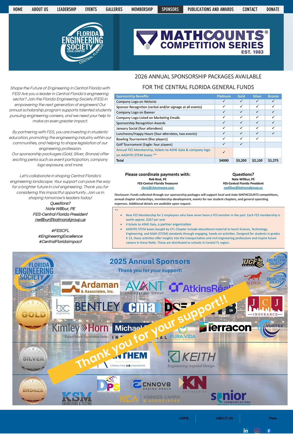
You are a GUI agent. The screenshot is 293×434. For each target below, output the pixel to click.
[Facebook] (269, 430)
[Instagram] (257, 430)
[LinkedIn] (246, 430)
